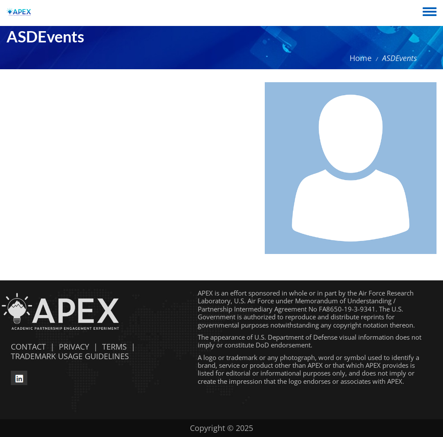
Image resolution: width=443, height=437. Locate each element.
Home (361, 58)
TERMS (114, 346)
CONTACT (26, 346)
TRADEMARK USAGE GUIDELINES (67, 356)
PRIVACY (74, 346)
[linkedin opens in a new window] (19, 377)
